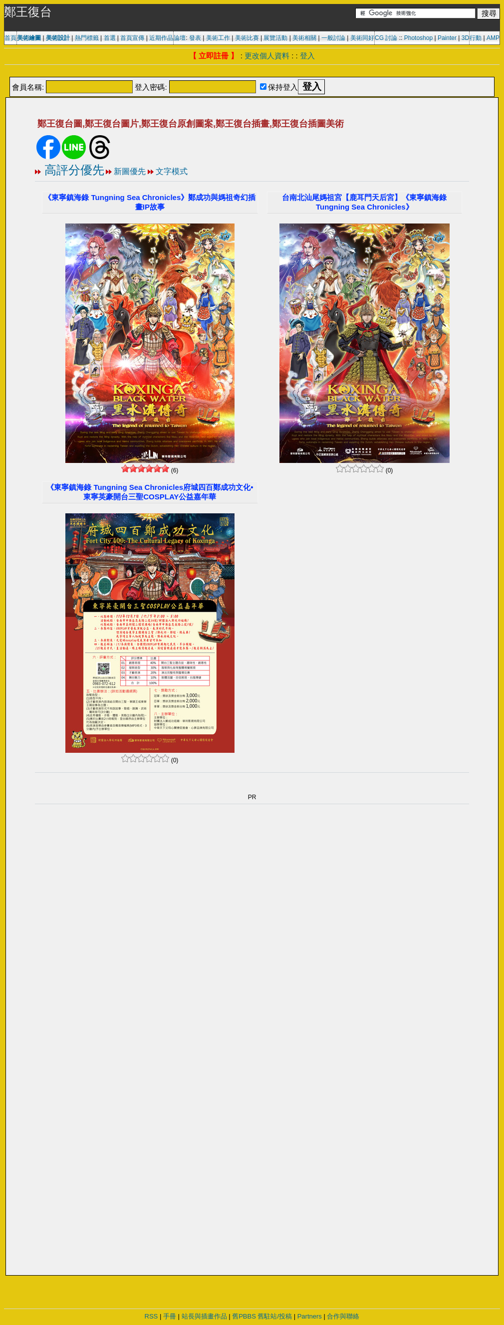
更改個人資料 (267, 55)
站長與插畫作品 (204, 1316)
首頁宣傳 (132, 37)
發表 (195, 37)
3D (465, 37)
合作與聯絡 (343, 1316)
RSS (151, 1316)
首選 (110, 37)
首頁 (10, 37)
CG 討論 (386, 37)
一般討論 (333, 37)
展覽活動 (275, 37)
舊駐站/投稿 (274, 1316)
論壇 (180, 37)
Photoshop (418, 37)
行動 (476, 37)
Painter (447, 37)
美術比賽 (247, 37)
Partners (309, 1316)
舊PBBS (244, 1316)
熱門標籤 (87, 37)
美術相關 (304, 37)
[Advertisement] (252, 71)
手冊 (169, 1316)
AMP (493, 37)
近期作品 (161, 37)
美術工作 (218, 37)
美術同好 (362, 37)
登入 (307, 55)
